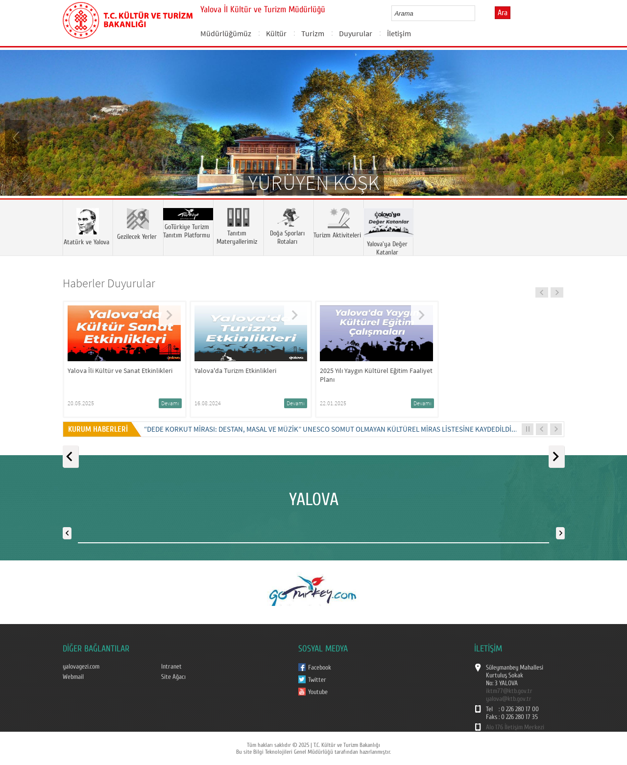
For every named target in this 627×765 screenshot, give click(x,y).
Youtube (318, 692)
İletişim (399, 33)
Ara (502, 12)
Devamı (170, 403)
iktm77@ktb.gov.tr (509, 691)
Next (610, 137)
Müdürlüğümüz (225, 33)
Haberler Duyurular (109, 283)
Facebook (319, 668)
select (478, 13)
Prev (17, 137)
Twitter (317, 680)
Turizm (312, 33)
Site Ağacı (173, 677)
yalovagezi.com (81, 667)
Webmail (73, 677)
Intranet (171, 667)
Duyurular (355, 33)
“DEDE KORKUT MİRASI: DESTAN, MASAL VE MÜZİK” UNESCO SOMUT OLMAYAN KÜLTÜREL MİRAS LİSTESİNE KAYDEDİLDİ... (330, 429)
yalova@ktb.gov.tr (508, 699)
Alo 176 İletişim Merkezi (515, 727)
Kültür (276, 33)
